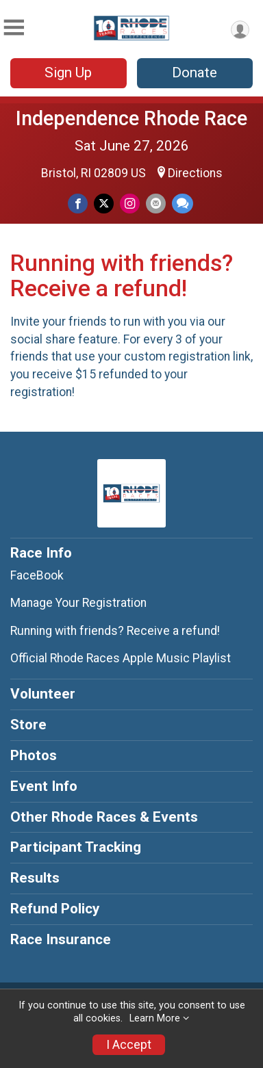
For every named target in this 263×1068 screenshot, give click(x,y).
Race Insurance (60, 939)
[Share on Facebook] (78, 203)
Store (28, 724)
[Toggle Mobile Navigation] (13, 28)
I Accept (128, 1045)
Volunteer (42, 694)
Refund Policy (54, 908)
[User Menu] (240, 30)
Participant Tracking (75, 847)
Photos (33, 755)
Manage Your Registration (78, 603)
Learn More (154, 1018)
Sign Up (68, 72)
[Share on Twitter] (104, 203)
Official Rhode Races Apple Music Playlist (120, 658)
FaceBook (37, 575)
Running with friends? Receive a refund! (115, 631)
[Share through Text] (182, 203)
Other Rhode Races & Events (104, 817)
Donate (194, 72)
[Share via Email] (156, 203)
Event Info (43, 786)
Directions (195, 173)
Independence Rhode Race (131, 118)
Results (35, 878)
